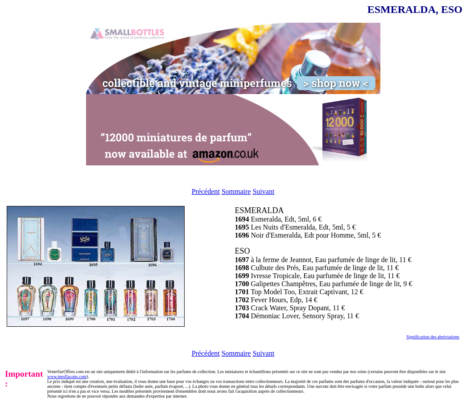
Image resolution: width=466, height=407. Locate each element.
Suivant (263, 191)
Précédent (206, 191)
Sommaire (236, 191)
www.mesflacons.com (67, 376)
